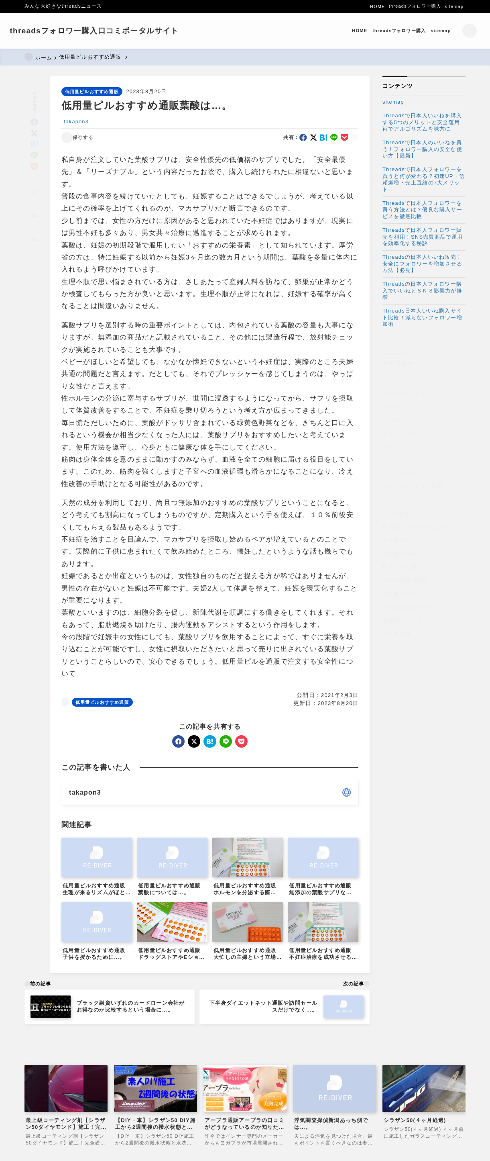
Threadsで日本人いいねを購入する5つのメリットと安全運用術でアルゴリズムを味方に (422, 122)
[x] (35, 122)
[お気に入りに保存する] (77, 137)
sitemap (393, 102)
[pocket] (35, 155)
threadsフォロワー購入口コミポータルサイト (108, 31)
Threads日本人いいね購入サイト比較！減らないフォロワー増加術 (422, 317)
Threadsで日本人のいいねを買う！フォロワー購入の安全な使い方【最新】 (422, 149)
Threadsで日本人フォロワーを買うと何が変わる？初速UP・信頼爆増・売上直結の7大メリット (423, 179)
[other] (346, 793)
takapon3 (76, 122)
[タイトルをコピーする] (34, 177)
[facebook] (35, 110)
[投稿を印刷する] (34, 224)
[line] (35, 144)
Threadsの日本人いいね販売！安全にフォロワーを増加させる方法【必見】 (422, 264)
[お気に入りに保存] (34, 201)
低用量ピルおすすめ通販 (92, 91)
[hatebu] (35, 133)
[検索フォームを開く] (455, 31)
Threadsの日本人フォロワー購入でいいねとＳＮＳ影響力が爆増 (422, 290)
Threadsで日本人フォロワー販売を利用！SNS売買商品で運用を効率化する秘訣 (422, 237)
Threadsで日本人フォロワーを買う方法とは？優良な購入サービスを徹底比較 (422, 210)
